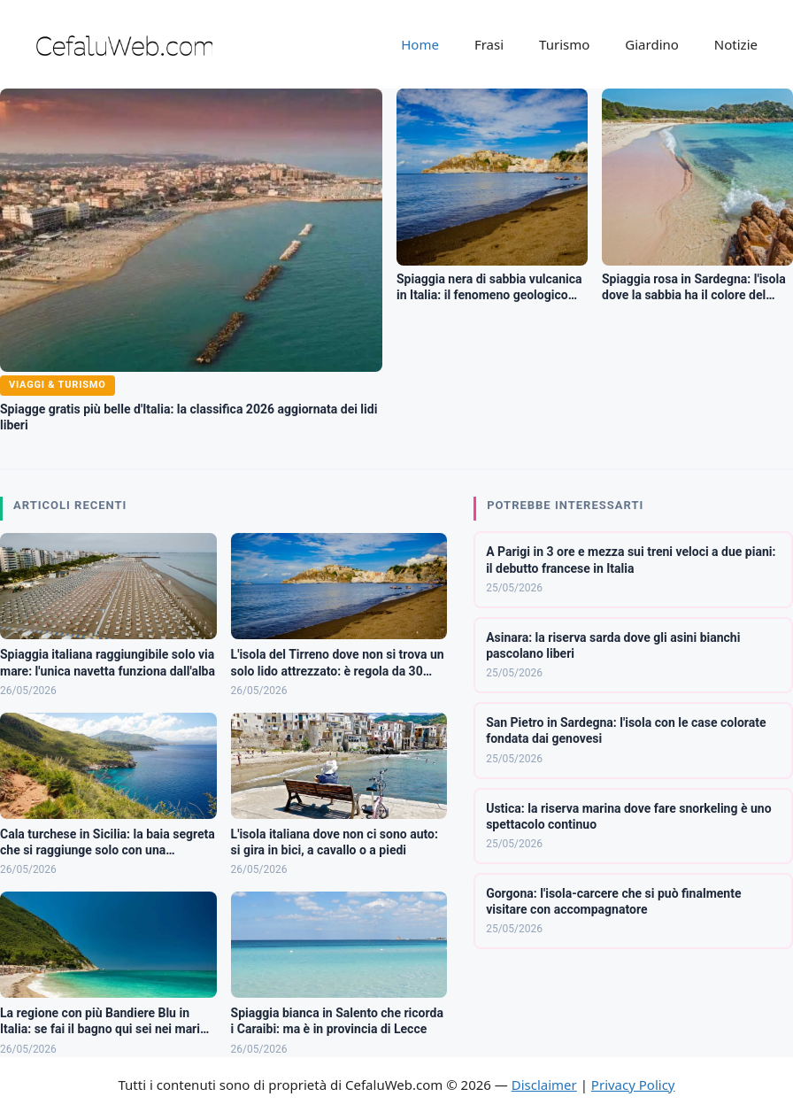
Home (420, 44)
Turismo (564, 44)
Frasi (489, 44)
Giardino (652, 44)
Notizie (736, 44)
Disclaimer (544, 1084)
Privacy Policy (633, 1084)
